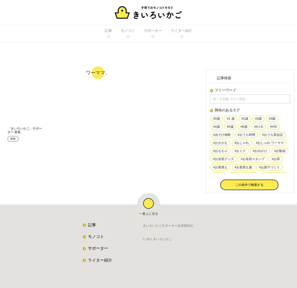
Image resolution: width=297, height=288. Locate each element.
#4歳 (216, 127)
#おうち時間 (246, 136)
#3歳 (271, 119)
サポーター (98, 248)
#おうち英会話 (272, 136)
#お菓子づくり (269, 169)
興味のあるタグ (227, 111)
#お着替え (220, 169)
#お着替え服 (243, 169)
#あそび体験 (222, 136)
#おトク (240, 152)
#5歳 (230, 127)
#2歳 (258, 119)
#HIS (272, 127)
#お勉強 (279, 152)
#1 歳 (230, 119)
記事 (92, 225)
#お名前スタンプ (252, 160)
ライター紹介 (100, 260)
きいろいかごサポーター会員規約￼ (168, 226)
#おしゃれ (241, 144)
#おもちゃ (220, 152)
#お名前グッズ (223, 160)
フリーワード (225, 90)
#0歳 (216, 119)
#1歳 (244, 119)
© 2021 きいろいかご (158, 239)
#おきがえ (220, 144)
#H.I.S (258, 127)
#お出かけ (259, 152)
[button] (249, 185)
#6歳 (243, 127)
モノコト (96, 237)
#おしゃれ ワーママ (269, 144)
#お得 (275, 160)
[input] (250, 99)
